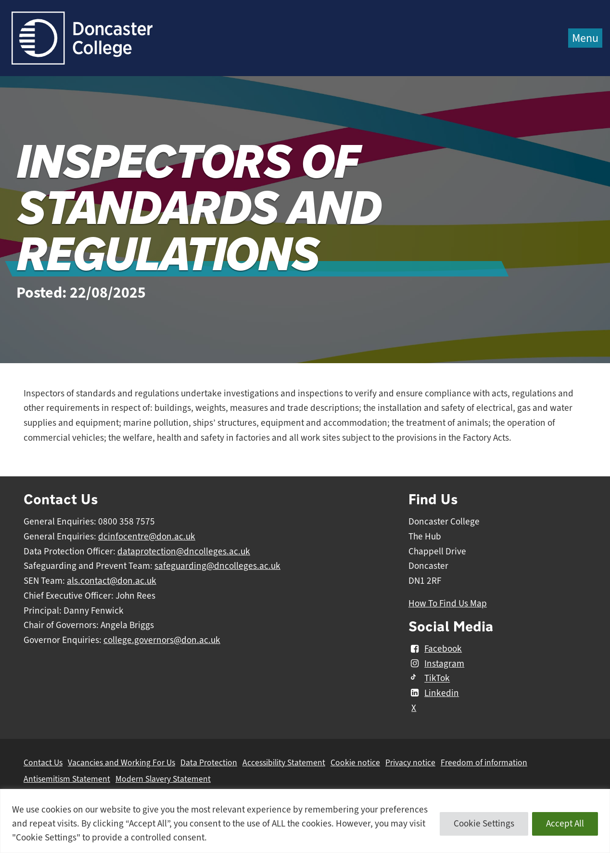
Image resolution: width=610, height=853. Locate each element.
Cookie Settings (484, 823)
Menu (585, 38)
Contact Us (43, 762)
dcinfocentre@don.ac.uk (146, 536)
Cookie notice (355, 762)
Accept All (565, 823)
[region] (305, 821)
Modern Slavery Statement (163, 779)
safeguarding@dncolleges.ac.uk (217, 566)
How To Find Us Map (447, 603)
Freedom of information (484, 762)
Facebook (435, 649)
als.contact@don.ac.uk (111, 581)
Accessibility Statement (283, 762)
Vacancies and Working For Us (121, 762)
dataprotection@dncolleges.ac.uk (183, 551)
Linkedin (433, 693)
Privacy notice (410, 762)
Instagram (436, 663)
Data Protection (208, 762)
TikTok (429, 678)
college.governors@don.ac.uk (161, 640)
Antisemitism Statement (67, 779)
